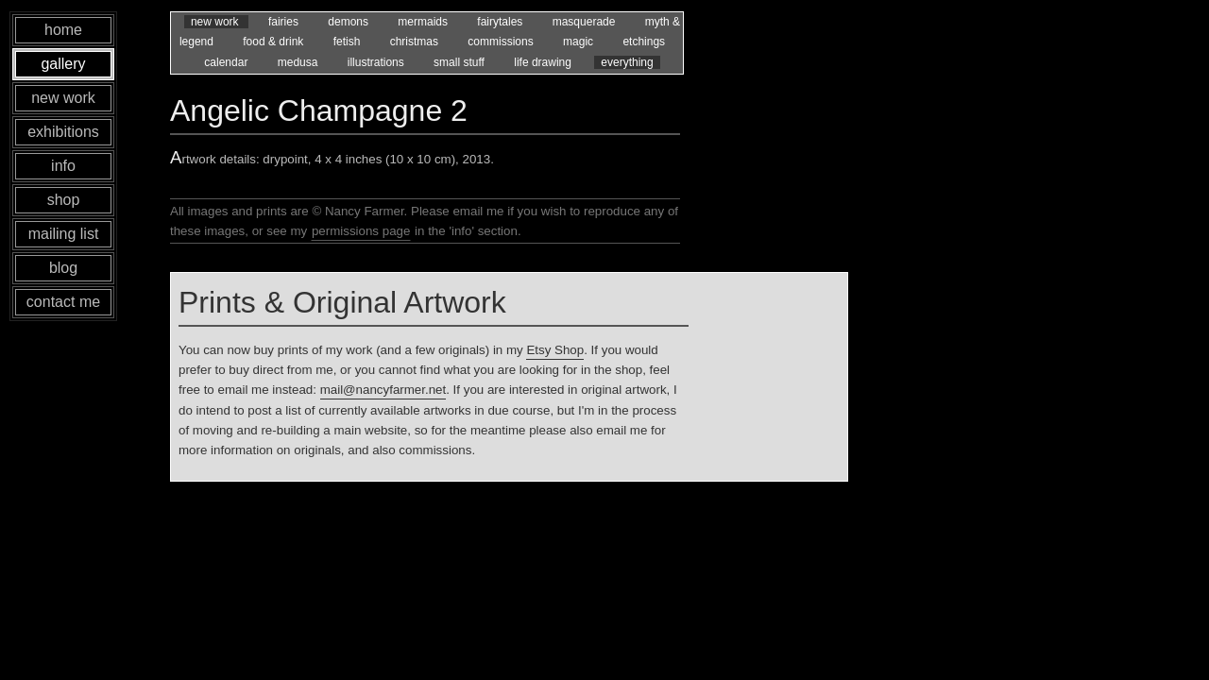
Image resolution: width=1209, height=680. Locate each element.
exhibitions (63, 132)
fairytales (501, 21)
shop (63, 200)
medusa (299, 62)
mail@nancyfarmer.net (383, 389)
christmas (416, 41)
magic (579, 41)
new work (216, 21)
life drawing (544, 62)
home (63, 30)
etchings (643, 41)
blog (63, 268)
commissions (502, 41)
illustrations (377, 62)
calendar (227, 62)
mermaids (424, 21)
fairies (284, 21)
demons (349, 21)
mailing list (63, 234)
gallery (63, 64)
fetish (348, 41)
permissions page (361, 231)
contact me (63, 302)
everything (627, 62)
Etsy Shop (555, 350)
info (63, 166)
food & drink (274, 41)
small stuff (460, 62)
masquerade (586, 21)
